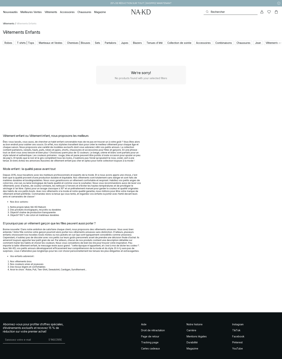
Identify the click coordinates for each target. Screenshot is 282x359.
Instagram (238, 324)
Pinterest (237, 342)
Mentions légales (197, 336)
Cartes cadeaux (150, 348)
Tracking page (150, 342)
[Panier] (276, 12)
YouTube (237, 348)
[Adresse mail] (24, 339)
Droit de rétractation (153, 330)
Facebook (238, 336)
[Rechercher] (230, 12)
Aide (143, 324)
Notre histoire (195, 324)
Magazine (192, 348)
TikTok (236, 330)
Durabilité (192, 342)
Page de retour (150, 336)
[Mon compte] (262, 12)
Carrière (191, 330)
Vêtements (8, 23)
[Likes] (269, 12)
